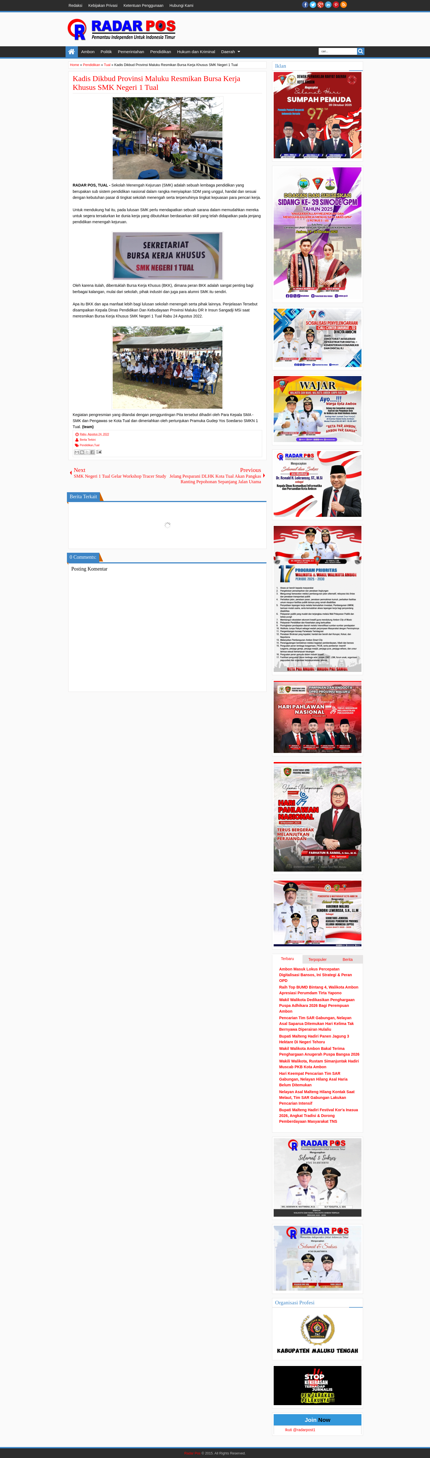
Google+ (320, 4)
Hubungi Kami (181, 5)
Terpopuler (318, 959)
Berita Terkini (88, 439)
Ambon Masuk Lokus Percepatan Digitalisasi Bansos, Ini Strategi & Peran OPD (315, 975)
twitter (313, 4)
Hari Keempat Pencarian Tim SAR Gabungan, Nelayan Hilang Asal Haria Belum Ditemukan (313, 1079)
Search (360, 51)
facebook (305, 4)
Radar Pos (192, 1453)
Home (72, 51)
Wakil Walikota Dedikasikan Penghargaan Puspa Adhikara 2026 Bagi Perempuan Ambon (317, 1005)
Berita (348, 959)
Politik (106, 51)
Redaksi (75, 5)
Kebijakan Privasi (102, 5)
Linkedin (328, 4)
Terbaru (287, 958)
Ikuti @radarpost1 (300, 1430)
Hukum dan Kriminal (196, 51)
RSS (343, 4)
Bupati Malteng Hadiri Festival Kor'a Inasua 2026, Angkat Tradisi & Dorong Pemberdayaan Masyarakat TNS (318, 1116)
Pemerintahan (131, 51)
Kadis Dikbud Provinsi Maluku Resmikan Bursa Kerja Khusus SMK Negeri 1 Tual (156, 82)
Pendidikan (160, 51)
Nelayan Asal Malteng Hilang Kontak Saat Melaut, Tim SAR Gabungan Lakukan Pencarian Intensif (317, 1097)
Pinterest (336, 4)
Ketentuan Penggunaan (143, 5)
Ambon (88, 51)
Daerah (228, 51)
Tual (96, 445)
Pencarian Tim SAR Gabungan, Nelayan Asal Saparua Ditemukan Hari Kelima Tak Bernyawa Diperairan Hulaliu (316, 1024)
